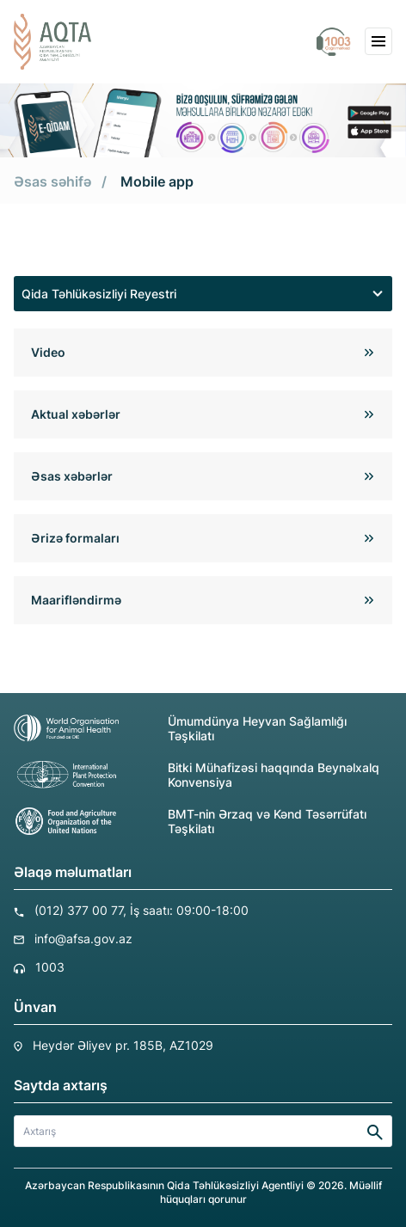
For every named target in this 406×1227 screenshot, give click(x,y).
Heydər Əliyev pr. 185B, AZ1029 (123, 1045)
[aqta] (52, 42)
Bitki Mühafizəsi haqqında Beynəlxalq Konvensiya (196, 774)
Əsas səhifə (52, 181)
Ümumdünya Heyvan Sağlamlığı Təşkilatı (180, 728)
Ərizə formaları (75, 538)
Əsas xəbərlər (72, 476)
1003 (50, 967)
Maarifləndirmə (76, 599)
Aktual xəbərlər (75, 414)
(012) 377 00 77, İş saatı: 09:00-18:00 (141, 910)
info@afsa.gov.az (83, 938)
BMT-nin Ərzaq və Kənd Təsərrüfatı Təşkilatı (190, 821)
